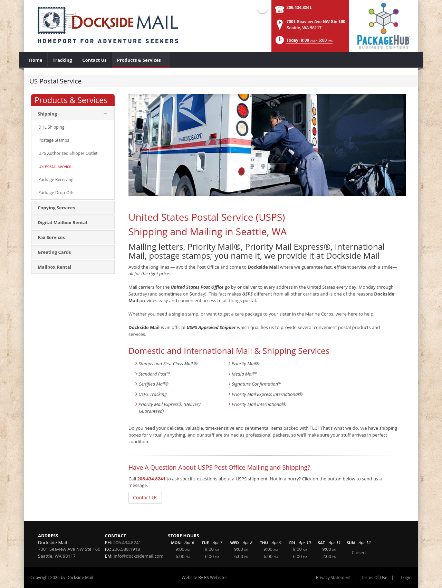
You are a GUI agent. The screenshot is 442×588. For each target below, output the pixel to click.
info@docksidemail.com (138, 556)
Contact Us (145, 497)
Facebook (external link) (262, 8)
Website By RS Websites (205, 577)
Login (406, 577)
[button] (303, 42)
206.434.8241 (298, 7)
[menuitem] (35, 60)
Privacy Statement (333, 577)
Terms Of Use (374, 577)
